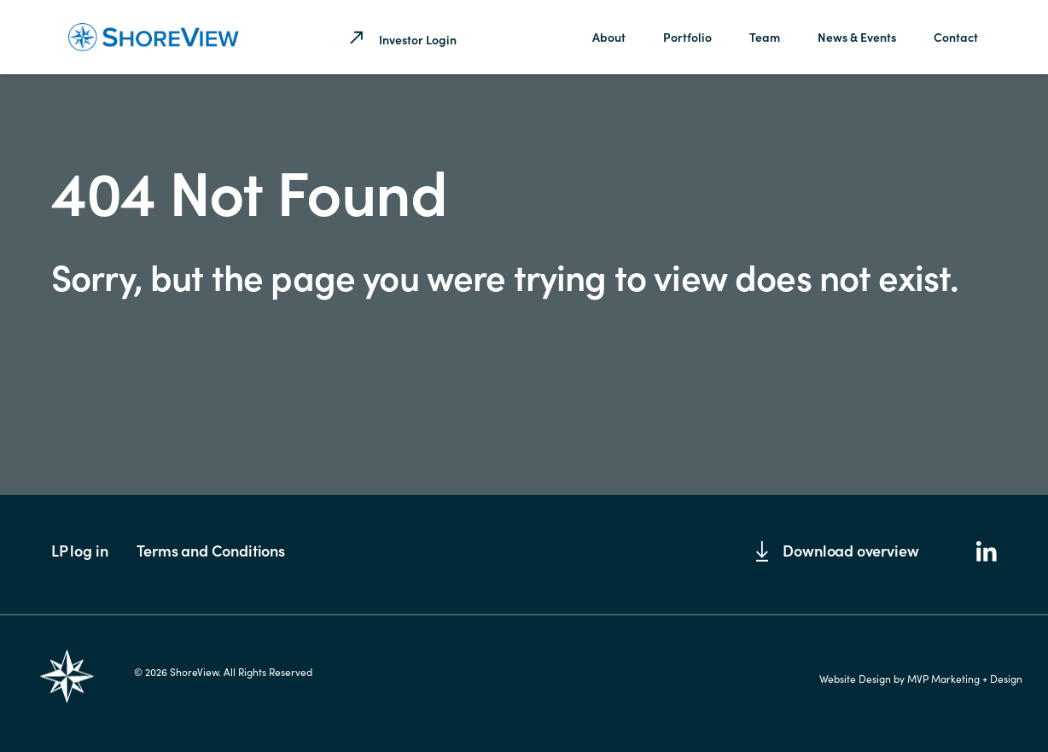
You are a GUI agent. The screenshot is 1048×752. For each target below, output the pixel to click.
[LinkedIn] (986, 553)
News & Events (857, 36)
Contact (956, 36)
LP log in (79, 550)
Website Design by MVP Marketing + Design (920, 678)
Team (764, 36)
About (609, 36)
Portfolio (687, 36)
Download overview (837, 550)
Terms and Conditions (210, 550)
